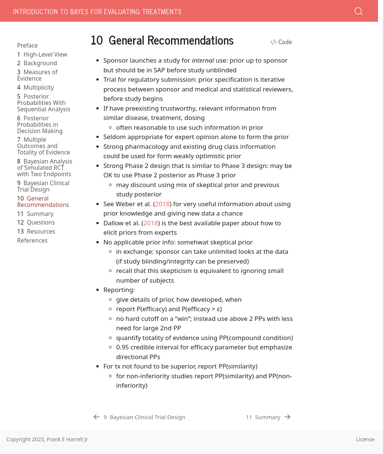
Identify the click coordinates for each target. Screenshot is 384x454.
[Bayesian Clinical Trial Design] (139, 417)
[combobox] (358, 10)
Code (281, 41)
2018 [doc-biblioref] (162, 203)
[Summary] (268, 417)
